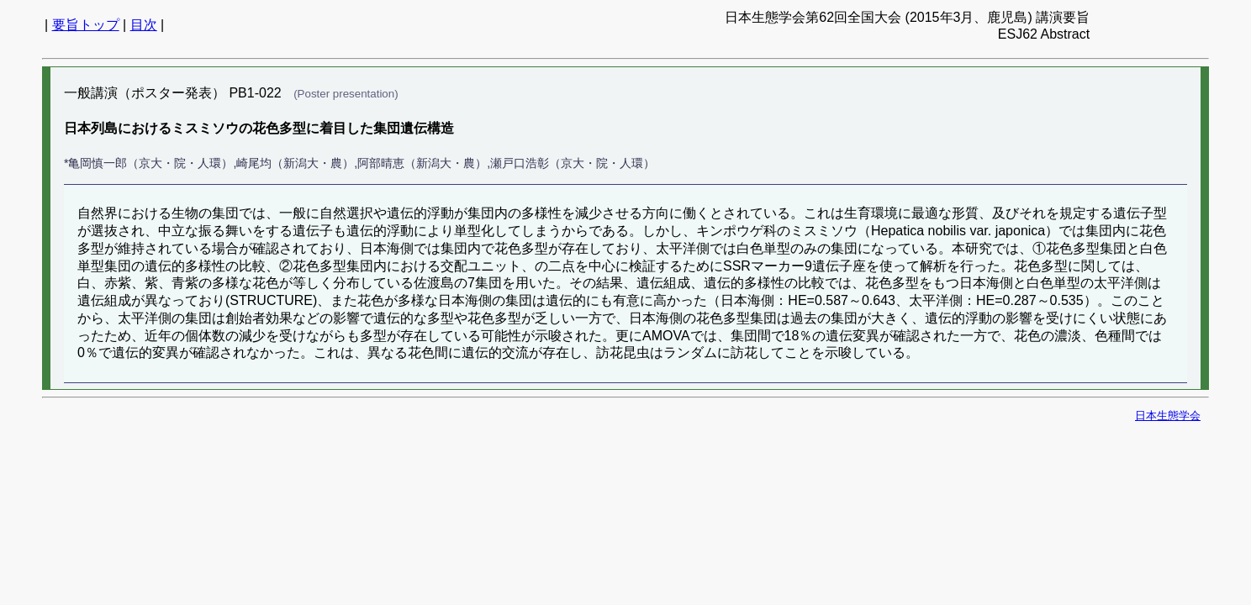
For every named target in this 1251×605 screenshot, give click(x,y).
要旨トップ (85, 25)
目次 (143, 25)
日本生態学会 (1168, 415)
